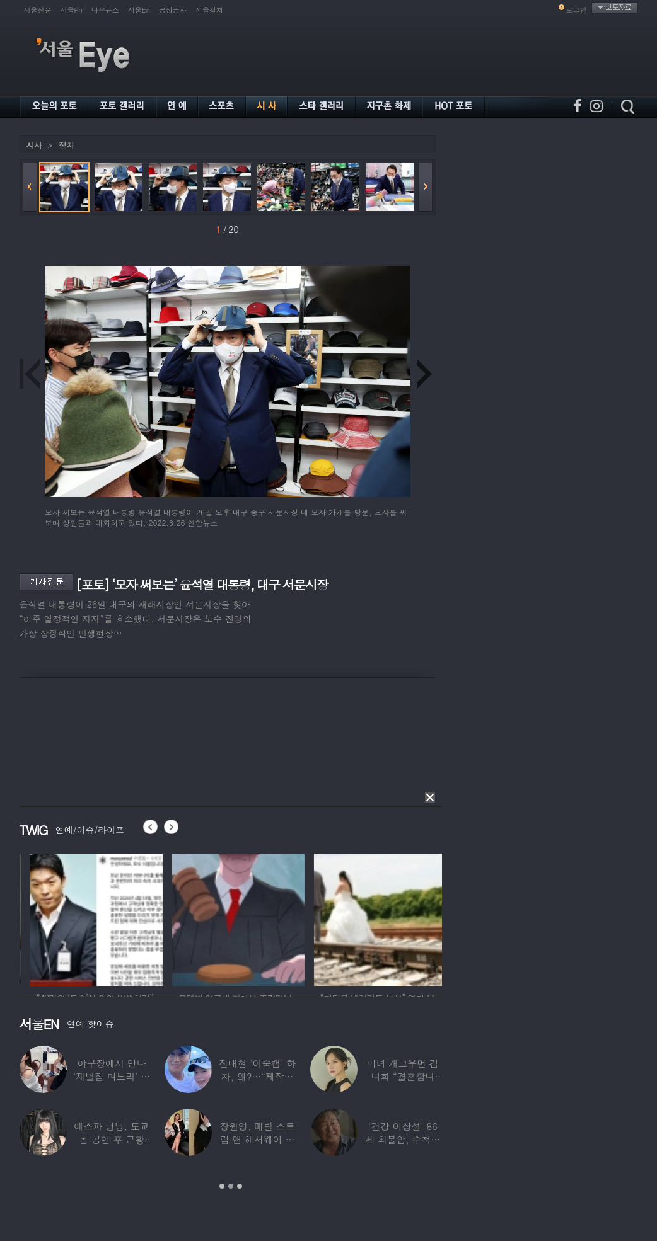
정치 (66, 145)
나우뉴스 (105, 9)
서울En (139, 9)
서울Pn (72, 9)
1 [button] (221, 1186)
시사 (34, 145)
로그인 (576, 9)
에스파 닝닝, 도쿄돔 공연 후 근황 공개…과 (111, 1139)
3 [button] (239, 1186)
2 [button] (230, 1186)
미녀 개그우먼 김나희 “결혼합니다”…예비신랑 (403, 1076)
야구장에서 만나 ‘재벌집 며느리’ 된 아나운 (111, 1076)
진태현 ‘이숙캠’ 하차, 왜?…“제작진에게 (257, 1076)
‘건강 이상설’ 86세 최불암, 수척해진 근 (402, 1139)
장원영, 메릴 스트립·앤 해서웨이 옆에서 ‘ (256, 1139)
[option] (145, 918)
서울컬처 (209, 9)
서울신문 (38, 9)
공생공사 (173, 9)
